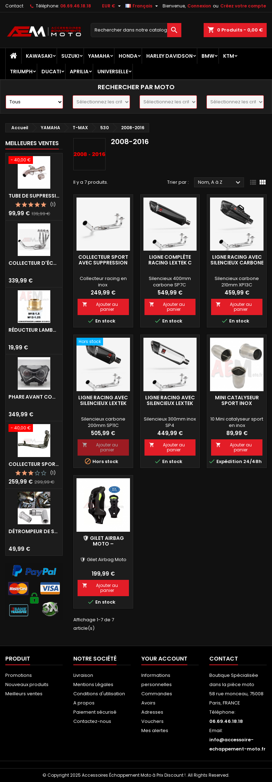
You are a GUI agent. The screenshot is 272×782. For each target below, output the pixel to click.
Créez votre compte (243, 6)
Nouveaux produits (27, 684)
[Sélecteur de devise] (112, 6)
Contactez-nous (92, 721)
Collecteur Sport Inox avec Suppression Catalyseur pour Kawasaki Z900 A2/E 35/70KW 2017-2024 (34, 464)
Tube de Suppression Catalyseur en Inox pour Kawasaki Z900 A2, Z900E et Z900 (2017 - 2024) (34, 196)
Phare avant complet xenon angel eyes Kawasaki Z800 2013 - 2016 (34, 397)
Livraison (83, 675)
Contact (14, 6)
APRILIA (79, 71)
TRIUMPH (21, 71)
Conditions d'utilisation (99, 693)
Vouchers (152, 721)
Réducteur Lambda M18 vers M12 (34, 330)
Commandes (156, 693)
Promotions (18, 675)
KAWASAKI (39, 55)
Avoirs (148, 703)
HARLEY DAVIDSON (169, 55)
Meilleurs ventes (23, 693)
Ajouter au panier (100, 306)
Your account (164, 659)
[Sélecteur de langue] (142, 6)
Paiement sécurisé (95, 712)
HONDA (128, 55)
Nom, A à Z (220, 182)
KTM (228, 55)
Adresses (152, 712)
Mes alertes (154, 730)
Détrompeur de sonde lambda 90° (34, 531)
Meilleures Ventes (32, 143)
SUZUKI (70, 55)
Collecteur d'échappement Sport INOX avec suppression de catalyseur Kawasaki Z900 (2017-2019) (34, 263)
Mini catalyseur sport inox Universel (237, 403)
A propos (84, 703)
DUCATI (51, 71)
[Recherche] (136, 30)
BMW (208, 55)
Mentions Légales (93, 684)
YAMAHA (99, 55)
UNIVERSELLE (112, 71)
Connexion (199, 6)
